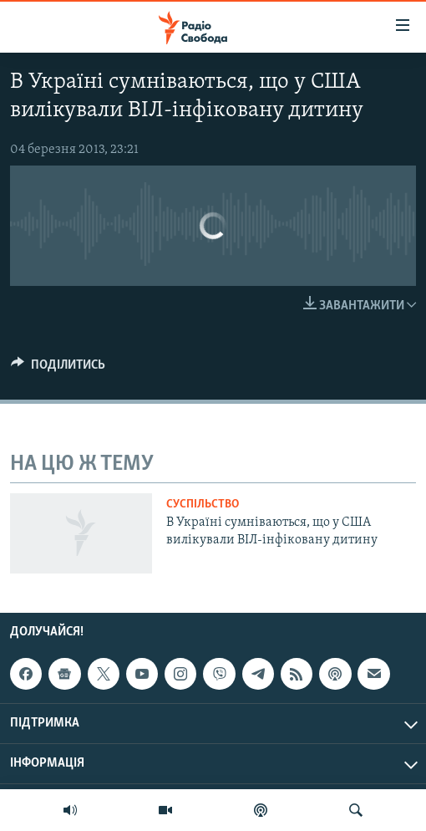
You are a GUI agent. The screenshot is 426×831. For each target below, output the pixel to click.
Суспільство (202, 504)
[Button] (58, 369)
